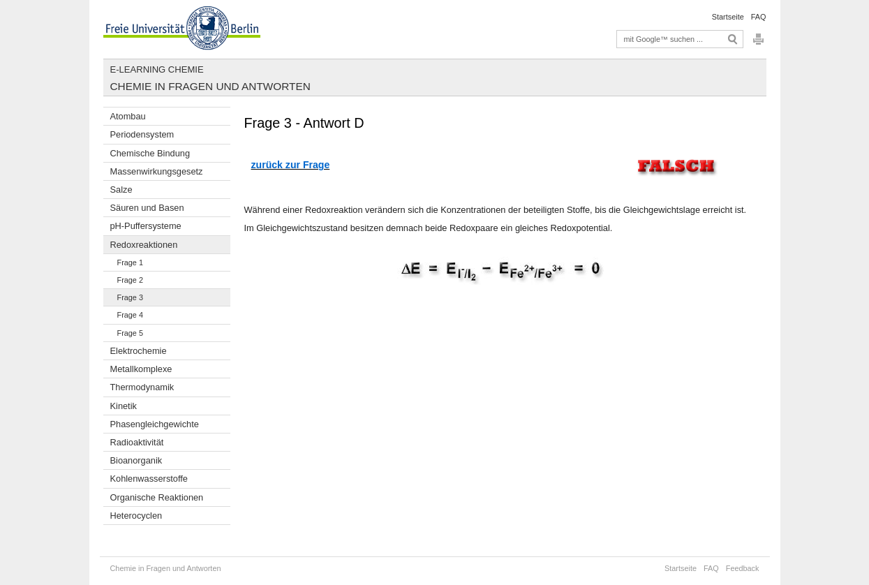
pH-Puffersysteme (145, 226)
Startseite (728, 17)
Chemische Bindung (150, 153)
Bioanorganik (136, 460)
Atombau (128, 116)
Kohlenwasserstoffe (149, 478)
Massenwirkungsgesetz (156, 171)
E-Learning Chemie (157, 69)
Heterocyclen (136, 515)
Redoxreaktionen (144, 244)
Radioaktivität (137, 442)
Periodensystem (142, 134)
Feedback (742, 568)
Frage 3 (130, 297)
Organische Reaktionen (157, 497)
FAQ (758, 17)
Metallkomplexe (141, 369)
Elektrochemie (138, 351)
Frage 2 (130, 280)
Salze (121, 189)
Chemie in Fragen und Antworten (210, 86)
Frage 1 (130, 262)
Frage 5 (130, 333)
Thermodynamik (142, 387)
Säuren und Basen (147, 207)
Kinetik (123, 406)
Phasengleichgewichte (154, 424)
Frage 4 (130, 315)
